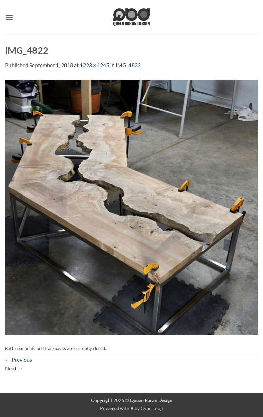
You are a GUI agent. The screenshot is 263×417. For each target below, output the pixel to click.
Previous (18, 359)
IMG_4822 (128, 65)
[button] (9, 17)
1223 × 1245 (94, 65)
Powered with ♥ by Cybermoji (131, 408)
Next (14, 368)
